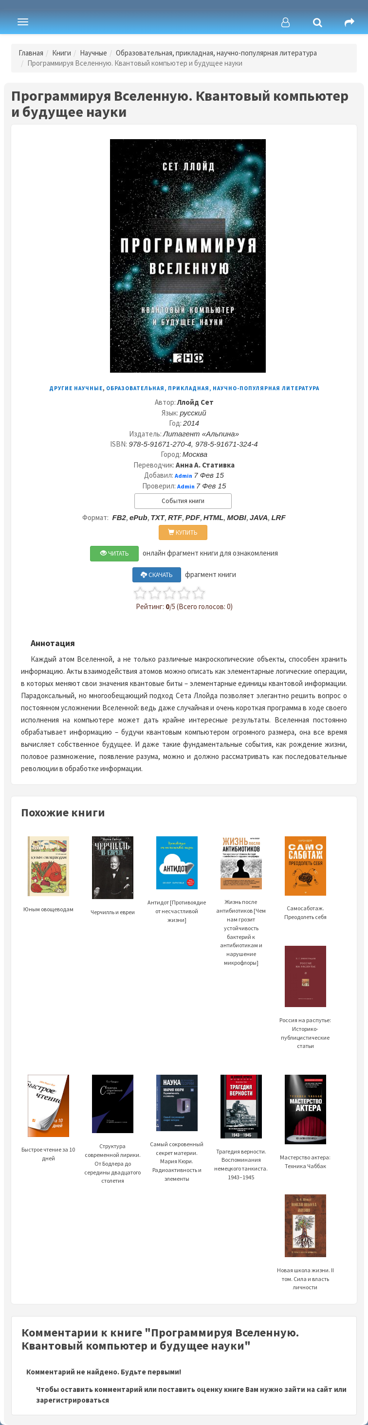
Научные (93, 52)
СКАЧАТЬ (157, 575)
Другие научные (76, 388)
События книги (183, 501)
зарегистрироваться (72, 1400)
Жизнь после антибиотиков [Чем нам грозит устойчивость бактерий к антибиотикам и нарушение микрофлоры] (241, 912)
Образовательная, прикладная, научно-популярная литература (216, 52)
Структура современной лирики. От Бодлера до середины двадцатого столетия (112, 1142)
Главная (30, 52)
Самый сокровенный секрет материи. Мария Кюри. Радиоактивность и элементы (176, 1140)
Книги (61, 52)
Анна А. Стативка (205, 464)
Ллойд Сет (195, 402)
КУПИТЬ (183, 532)
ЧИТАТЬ (114, 553)
